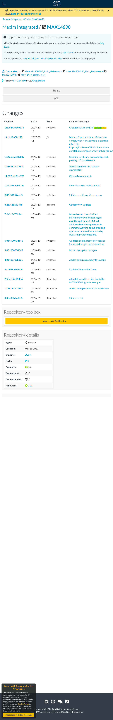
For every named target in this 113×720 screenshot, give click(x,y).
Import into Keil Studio (54, 321)
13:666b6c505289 (14, 156)
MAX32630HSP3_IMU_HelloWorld (42, 71)
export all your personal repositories (43, 58)
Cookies (66, 712)
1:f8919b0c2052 (13, 288)
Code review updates (80, 204)
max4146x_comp (28, 74)
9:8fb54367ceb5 (13, 195)
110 (28, 385)
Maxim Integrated (12, 19)
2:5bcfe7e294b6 (13, 278)
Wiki (56, 98)
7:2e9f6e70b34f (13, 214)
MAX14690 (38, 19)
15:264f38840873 (14, 127)
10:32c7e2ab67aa (14, 185)
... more (42, 75)
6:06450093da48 (13, 240)
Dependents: (11, 71)
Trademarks (77, 712)
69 (28, 354)
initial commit (76, 297)
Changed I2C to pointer (87, 127)
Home (56, 90)
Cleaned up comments (80, 176)
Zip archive (68, 52)
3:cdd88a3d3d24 (13, 269)
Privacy (57, 712)
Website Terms (44, 712)
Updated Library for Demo (83, 269)
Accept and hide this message (18, 715)
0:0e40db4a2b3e (13, 297)
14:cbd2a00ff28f (13, 137)
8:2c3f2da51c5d (13, 204)
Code (27, 19)
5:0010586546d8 (13, 250)
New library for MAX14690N (84, 185)
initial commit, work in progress (85, 195)
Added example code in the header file (89, 288)
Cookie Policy (23, 704)
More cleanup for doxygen (83, 250)
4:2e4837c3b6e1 (13, 259)
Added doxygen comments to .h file (87, 259)
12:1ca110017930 (14, 166)
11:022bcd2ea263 (14, 176)
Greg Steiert (38, 80)
